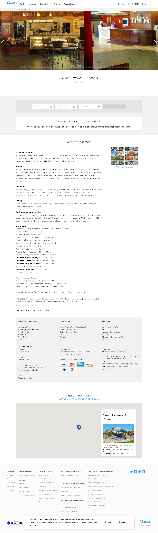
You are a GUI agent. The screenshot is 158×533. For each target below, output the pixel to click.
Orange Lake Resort (45, 494)
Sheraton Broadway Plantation (49, 490)
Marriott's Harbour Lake (46, 502)
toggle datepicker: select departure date (66, 106)
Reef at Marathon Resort (96, 502)
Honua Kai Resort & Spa (46, 483)
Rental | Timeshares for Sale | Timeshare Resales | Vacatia (145, 521)
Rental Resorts (24, 487)
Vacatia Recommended (27, 495)
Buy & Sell (45, 4)
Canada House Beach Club (97, 498)
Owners (56, 4)
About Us (10, 475)
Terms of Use (11, 483)
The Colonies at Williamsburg (70, 487)
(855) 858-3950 (133, 4)
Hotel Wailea (43, 486)
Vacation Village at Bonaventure (98, 483)
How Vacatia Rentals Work (27, 475)
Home (2, 9)
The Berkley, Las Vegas (68, 508)
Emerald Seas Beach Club (96, 506)
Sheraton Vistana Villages (47, 498)
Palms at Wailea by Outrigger (48, 479)
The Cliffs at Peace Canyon (69, 511)
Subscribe (32, 4)
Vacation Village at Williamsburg (71, 495)
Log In (121, 4)
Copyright (10, 490)
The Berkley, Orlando (68, 479)
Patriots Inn (64, 491)
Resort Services (71, 4)
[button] (3, 42)
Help (145, 4)
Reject (122, 522)
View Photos (124, 167)
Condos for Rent (24, 491)
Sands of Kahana (44, 475)
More (20, 339)
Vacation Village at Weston (97, 479)
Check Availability (115, 106)
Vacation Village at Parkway (70, 475)
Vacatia (21, 484)
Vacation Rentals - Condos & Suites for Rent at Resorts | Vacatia (12, 2)
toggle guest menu (91, 106)
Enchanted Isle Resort (95, 494)
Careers (9, 479)
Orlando (11, 9)
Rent (22, 4)
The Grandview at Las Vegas (70, 504)
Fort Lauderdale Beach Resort (98, 490)
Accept (108, 522)
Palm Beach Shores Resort (97, 475)
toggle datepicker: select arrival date (43, 106)
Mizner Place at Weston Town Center (100, 486)
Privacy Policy (11, 486)
